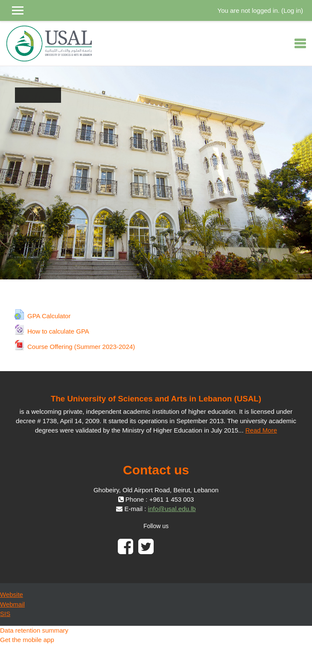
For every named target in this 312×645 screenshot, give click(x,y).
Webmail (12, 604)
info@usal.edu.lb (172, 508)
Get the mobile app (27, 639)
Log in (292, 10)
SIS (5, 613)
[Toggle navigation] (300, 43)
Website (11, 594)
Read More (261, 430)
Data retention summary (34, 630)
